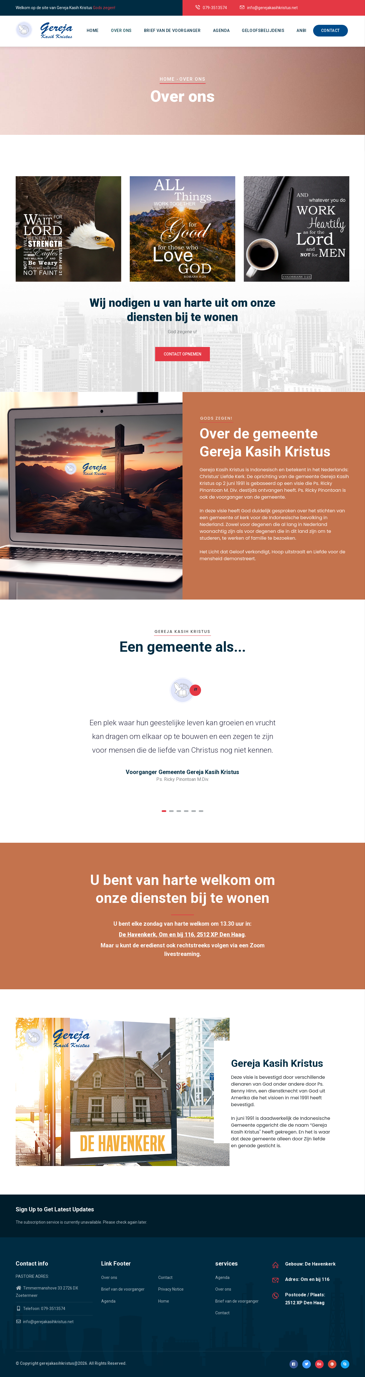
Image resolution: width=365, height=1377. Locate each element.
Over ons (121, 30)
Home (93, 30)
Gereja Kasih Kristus (277, 1063)
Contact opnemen (182, 354)
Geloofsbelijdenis (263, 30)
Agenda (221, 30)
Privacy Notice (171, 1289)
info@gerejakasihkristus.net (45, 1321)
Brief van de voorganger (172, 30)
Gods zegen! (104, 7)
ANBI (301, 30)
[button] (164, 811)
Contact (330, 30)
